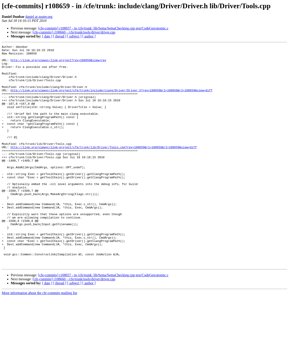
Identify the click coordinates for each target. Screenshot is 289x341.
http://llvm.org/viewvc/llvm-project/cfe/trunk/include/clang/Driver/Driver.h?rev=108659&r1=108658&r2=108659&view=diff (111, 100)
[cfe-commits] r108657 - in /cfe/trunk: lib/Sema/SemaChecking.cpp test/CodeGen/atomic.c (103, 28)
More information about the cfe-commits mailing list (39, 337)
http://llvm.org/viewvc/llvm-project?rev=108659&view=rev (58, 63)
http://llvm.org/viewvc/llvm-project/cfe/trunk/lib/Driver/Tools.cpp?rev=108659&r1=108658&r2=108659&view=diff (103, 168)
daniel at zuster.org (38, 17)
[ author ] (89, 36)
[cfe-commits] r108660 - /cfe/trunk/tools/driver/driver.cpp (74, 32)
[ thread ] (59, 36)
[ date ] (47, 36)
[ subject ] (74, 36)
